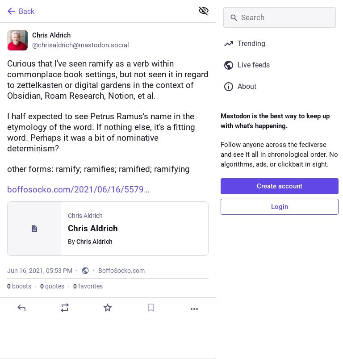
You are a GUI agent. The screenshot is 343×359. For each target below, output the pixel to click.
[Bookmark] (151, 307)
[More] (194, 309)
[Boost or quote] (64, 307)
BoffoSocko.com (121, 270)
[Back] (96, 11)
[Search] (279, 17)
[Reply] (21, 307)
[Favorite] (107, 307)
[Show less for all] (204, 10)
